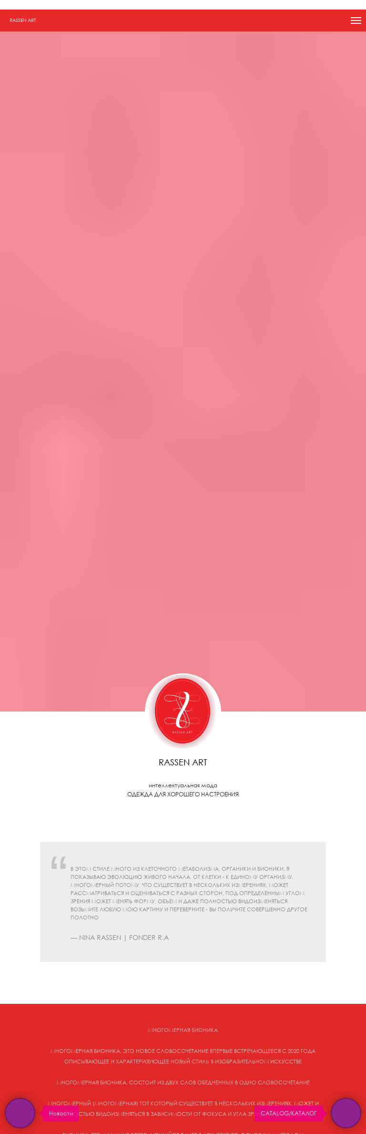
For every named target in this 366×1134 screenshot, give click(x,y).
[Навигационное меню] (356, 20)
